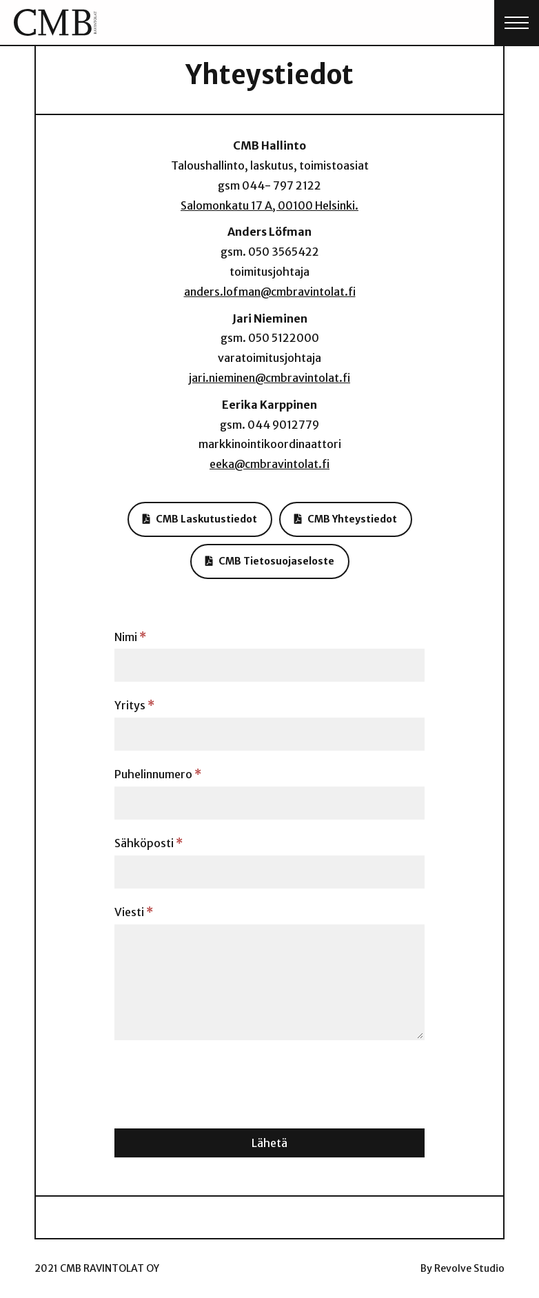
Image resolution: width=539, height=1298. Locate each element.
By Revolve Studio (462, 1268)
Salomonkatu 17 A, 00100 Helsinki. (269, 205)
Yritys (134, 705)
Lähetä (269, 1143)
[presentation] (219, 1081)
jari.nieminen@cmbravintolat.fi (269, 378)
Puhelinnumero (157, 774)
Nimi (130, 637)
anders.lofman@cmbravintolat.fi (270, 291)
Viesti (133, 912)
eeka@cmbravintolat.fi (269, 464)
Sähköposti (148, 843)
